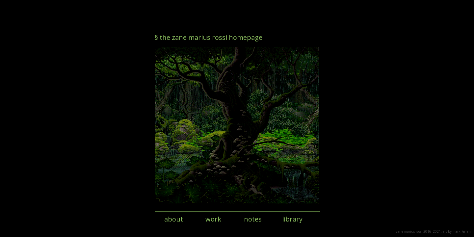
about (173, 219)
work (213, 219)
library (292, 219)
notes (253, 219)
